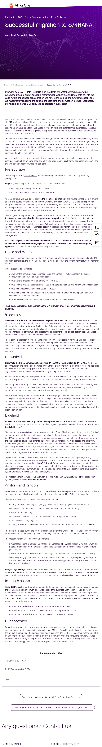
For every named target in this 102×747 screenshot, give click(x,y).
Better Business (33, 17)
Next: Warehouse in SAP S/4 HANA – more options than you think (50, 707)
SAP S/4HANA (30, 175)
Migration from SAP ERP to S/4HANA (23, 92)
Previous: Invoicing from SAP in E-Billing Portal (49, 697)
